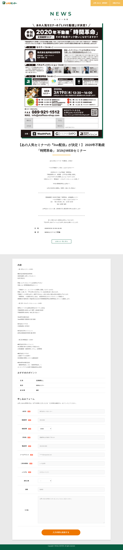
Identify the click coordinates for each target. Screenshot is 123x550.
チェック (45, 3)
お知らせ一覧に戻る (61, 241)
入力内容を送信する (61, 532)
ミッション (56, 3)
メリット (76, 3)
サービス (66, 3)
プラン (86, 3)
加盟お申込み (116, 3)
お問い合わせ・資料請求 (100, 3)
